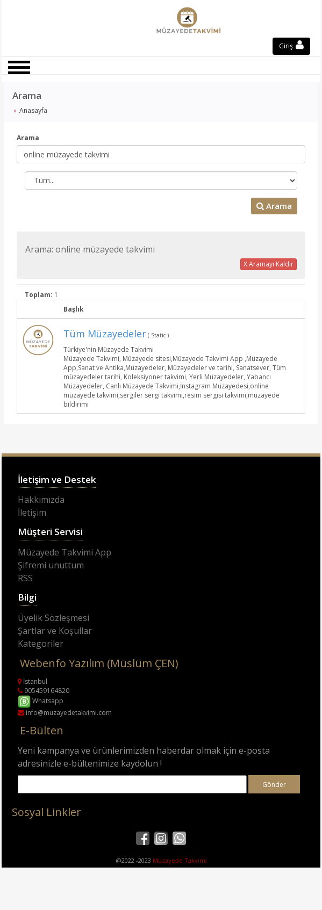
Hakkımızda (41, 499)
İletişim (32, 512)
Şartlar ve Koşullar (55, 631)
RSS (25, 578)
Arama (28, 137)
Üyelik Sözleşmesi (53, 618)
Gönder (274, 784)
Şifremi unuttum (51, 565)
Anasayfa (33, 110)
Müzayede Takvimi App (64, 552)
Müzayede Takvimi (180, 860)
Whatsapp (40, 700)
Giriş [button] (291, 45)
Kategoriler (40, 643)
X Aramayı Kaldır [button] (269, 264)
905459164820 (43, 690)
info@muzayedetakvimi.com (65, 712)
